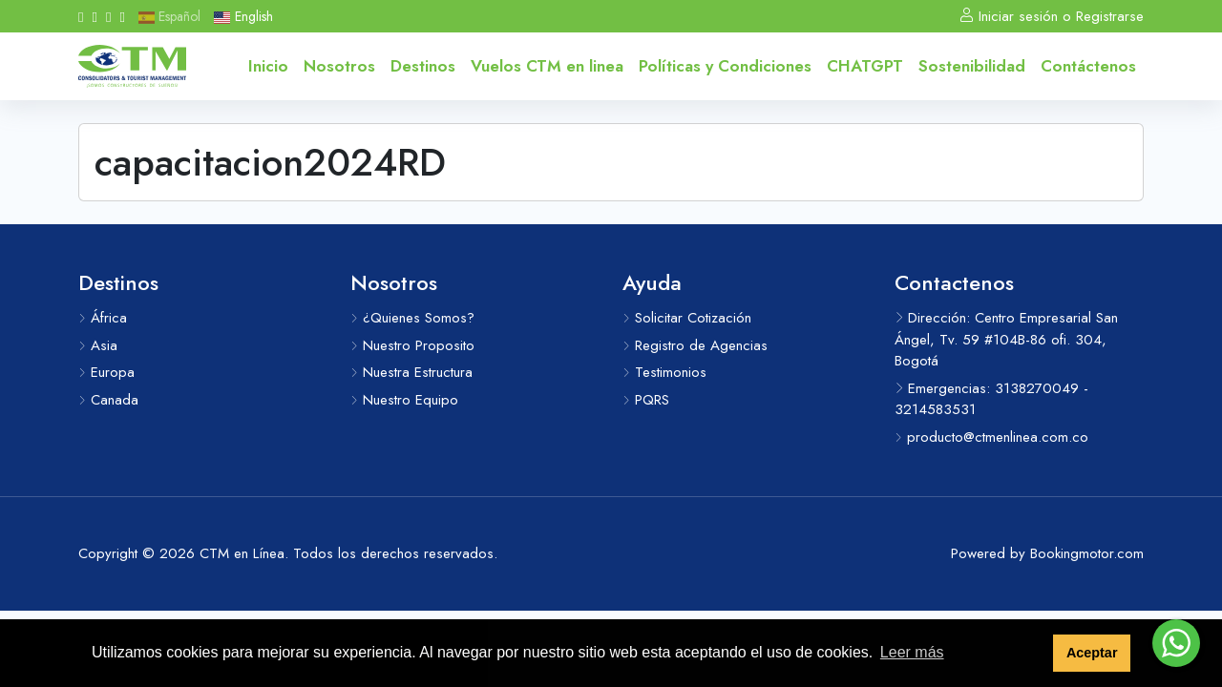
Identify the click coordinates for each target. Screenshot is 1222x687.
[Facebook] (80, 16)
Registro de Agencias (695, 345)
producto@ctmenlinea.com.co (991, 437)
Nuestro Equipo (404, 399)
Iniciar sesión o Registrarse (1051, 16)
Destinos (422, 65)
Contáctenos (1088, 65)
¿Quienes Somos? (412, 317)
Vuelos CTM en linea (547, 65)
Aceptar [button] (1092, 652)
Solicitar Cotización (686, 317)
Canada (108, 399)
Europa (106, 372)
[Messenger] (121, 16)
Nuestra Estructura (411, 372)
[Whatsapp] (108, 16)
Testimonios (664, 372)
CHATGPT (865, 65)
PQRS (645, 399)
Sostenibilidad (971, 65)
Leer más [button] (912, 652)
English (243, 16)
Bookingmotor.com (1087, 553)
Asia (97, 345)
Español (169, 16)
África (102, 317)
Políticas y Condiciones (725, 65)
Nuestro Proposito (412, 345)
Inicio (268, 65)
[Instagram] (94, 16)
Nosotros (339, 65)
